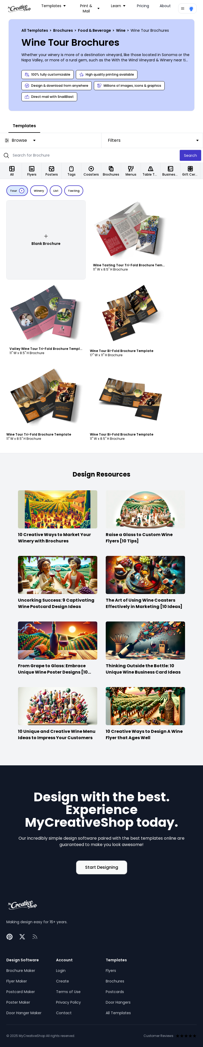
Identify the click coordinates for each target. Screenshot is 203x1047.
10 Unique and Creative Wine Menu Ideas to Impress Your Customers (56, 734)
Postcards (115, 991)
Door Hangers (118, 1002)
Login (61, 970)
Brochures (63, 30)
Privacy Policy (68, 1002)
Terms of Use (68, 991)
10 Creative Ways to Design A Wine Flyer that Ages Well (144, 734)
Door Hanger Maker (23, 1013)
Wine (121, 30)
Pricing (143, 5)
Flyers (111, 970)
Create (62, 981)
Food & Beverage (95, 30)
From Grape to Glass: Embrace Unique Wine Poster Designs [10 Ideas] (53, 672)
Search (190, 155)
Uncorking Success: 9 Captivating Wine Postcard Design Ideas (56, 603)
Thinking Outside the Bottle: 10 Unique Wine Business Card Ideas (143, 669)
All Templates (35, 30)
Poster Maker (18, 1002)
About (165, 5)
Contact (64, 1013)
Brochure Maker (20, 970)
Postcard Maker (20, 991)
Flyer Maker (16, 981)
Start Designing (101, 867)
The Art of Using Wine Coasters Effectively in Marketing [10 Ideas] (144, 603)
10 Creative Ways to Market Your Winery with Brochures (54, 538)
